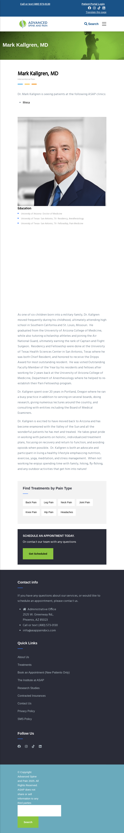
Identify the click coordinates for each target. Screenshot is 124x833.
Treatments (25, 664)
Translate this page (96, 12)
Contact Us (24, 703)
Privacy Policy (26, 711)
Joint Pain (84, 502)
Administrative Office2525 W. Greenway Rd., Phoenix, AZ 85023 (39, 614)
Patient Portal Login (93, 4)
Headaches (67, 512)
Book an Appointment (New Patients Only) (44, 672)
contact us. (70, 601)
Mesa (26, 102)
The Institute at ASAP (31, 680)
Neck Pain (66, 502)
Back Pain (31, 502)
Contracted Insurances (32, 695)
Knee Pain (31, 512)
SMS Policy (25, 718)
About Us (23, 657)
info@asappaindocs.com (39, 630)
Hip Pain (48, 512)
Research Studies (29, 688)
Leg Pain (48, 502)
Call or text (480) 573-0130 (35, 4)
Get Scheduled (38, 553)
